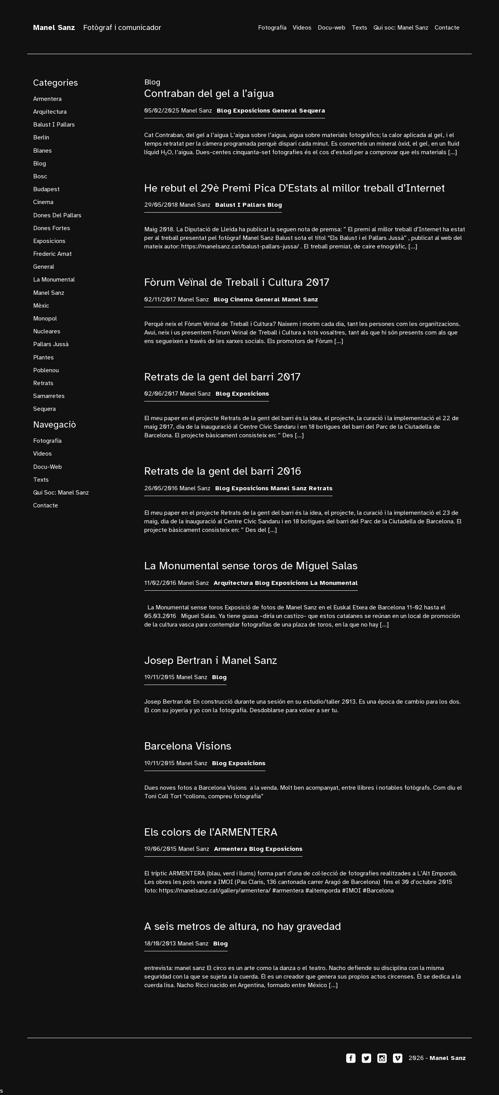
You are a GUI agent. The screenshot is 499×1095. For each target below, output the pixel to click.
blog (39, 163)
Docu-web (331, 28)
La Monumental (54, 279)
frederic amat (52, 254)
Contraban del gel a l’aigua (209, 93)
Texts (359, 28)
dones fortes (51, 228)
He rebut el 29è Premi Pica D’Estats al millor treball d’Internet (294, 188)
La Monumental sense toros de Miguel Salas (250, 565)
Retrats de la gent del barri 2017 (222, 377)
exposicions (49, 241)
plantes (43, 357)
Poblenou (46, 370)
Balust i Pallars (54, 125)
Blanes (42, 151)
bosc (40, 176)
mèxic (41, 306)
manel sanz (48, 293)
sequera (44, 409)
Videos (302, 28)
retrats (43, 383)
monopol (45, 318)
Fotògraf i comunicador (97, 27)
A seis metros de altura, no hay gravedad (242, 926)
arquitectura (50, 112)
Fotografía (272, 28)
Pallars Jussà (51, 344)
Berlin (41, 137)
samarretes (49, 396)
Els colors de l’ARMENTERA (211, 832)
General (43, 267)
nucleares (46, 331)
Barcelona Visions (187, 746)
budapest (46, 189)
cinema (43, 202)
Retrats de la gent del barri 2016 (222, 471)
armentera (47, 99)
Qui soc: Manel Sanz (400, 28)
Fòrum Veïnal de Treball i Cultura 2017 (236, 282)
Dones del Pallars (57, 215)
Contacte (447, 28)
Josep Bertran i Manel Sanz (210, 660)
